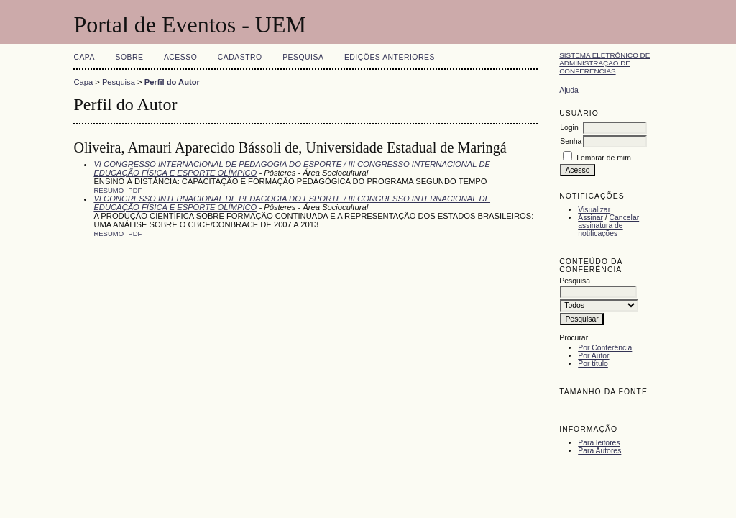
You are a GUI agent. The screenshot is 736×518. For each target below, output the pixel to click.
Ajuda (569, 90)
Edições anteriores (389, 57)
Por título (593, 364)
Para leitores (599, 443)
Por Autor (593, 356)
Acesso (180, 57)
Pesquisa (302, 57)
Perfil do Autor (172, 82)
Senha (570, 141)
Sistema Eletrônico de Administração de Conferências (604, 63)
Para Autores (599, 451)
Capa (84, 57)
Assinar (590, 218)
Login (569, 128)
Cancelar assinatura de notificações (608, 225)
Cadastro (240, 57)
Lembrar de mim (603, 158)
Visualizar (594, 210)
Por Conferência (605, 348)
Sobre (129, 57)
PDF (135, 190)
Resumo (108, 190)
